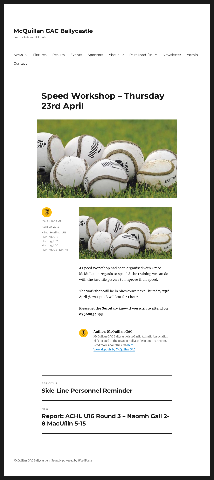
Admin (192, 55)
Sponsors (95, 55)
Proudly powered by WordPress (71, 460)
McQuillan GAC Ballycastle (53, 30)
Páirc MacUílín (140, 55)
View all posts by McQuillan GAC (114, 349)
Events (76, 55)
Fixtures (40, 55)
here (130, 345)
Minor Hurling (51, 232)
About (114, 55)
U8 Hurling (60, 249)
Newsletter (172, 55)
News (18, 55)
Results (58, 55)
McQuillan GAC (52, 221)
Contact (20, 63)
